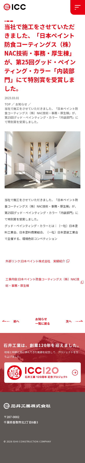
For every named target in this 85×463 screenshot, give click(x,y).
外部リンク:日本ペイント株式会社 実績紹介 (35, 261)
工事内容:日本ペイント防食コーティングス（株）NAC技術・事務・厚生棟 (42, 282)
